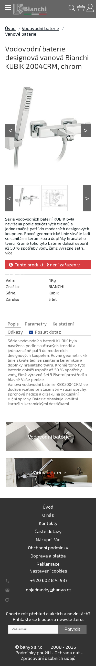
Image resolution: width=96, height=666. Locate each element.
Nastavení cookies (48, 571)
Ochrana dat (67, 652)
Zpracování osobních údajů (48, 658)
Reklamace (48, 564)
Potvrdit (72, 629)
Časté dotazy (48, 531)
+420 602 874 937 (48, 580)
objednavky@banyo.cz (48, 589)
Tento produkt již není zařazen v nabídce (44, 265)
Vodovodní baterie (40, 28)
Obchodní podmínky (48, 547)
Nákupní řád (48, 539)
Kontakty (48, 523)
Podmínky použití (33, 652)
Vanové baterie (20, 34)
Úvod (10, 28)
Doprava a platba (48, 556)
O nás (48, 515)
